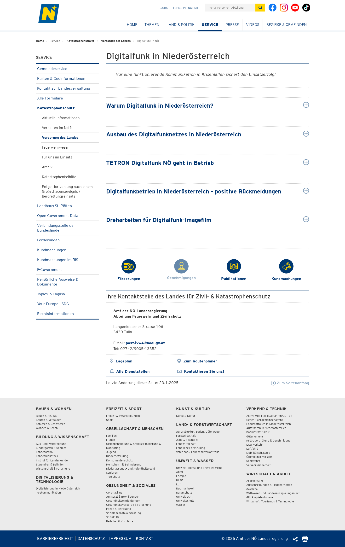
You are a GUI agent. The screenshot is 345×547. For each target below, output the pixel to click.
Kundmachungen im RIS (67, 259)
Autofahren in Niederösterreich (266, 428)
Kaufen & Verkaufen (48, 420)
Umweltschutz (185, 500)
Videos (252, 24)
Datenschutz (91, 538)
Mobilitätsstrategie (258, 452)
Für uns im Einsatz (57, 157)
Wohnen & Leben (47, 428)
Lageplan (124, 361)
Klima (179, 480)
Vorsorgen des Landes (116, 41)
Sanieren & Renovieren (50, 424)
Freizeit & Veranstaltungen (123, 416)
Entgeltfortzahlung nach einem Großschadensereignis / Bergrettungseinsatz (67, 191)
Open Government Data (67, 215)
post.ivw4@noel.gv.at (145, 343)
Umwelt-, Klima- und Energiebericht (199, 468)
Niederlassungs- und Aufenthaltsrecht (130, 468)
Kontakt (144, 538)
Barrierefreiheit (55, 538)
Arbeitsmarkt (254, 481)
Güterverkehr (254, 436)
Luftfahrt (252, 448)
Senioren (112, 472)
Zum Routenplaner (200, 361)
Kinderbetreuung (117, 456)
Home (132, 24)
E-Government (67, 269)
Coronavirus (114, 492)
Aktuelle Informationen (61, 118)
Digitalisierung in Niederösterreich (58, 488)
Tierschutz (113, 476)
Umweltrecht (184, 496)
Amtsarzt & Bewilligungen (122, 496)
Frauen (110, 440)
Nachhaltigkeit (185, 488)
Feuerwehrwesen (55, 147)
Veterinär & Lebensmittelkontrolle (197, 452)
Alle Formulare (67, 98)
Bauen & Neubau (46, 416)
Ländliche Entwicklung (190, 448)
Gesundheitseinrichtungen (123, 500)
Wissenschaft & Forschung (53, 468)
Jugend (111, 452)
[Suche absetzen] (260, 8)
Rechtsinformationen (67, 313)
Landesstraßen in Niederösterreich (268, 424)
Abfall (180, 472)
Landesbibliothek (47, 456)
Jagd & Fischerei (187, 440)
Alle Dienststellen (133, 371)
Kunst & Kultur (185, 416)
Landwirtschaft (186, 444)
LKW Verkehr (254, 444)
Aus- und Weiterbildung (51, 444)
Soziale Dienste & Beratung (123, 513)
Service (210, 24)
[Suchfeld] (230, 8)
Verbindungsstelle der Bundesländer (67, 228)
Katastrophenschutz (80, 41)
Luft (178, 484)
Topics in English (185, 8)
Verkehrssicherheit (258, 465)
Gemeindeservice (67, 68)
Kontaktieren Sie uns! (204, 371)
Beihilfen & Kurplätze (119, 521)
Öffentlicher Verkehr (259, 457)
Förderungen (67, 240)
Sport (109, 420)
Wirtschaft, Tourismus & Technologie (270, 501)
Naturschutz (184, 492)
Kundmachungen (67, 250)
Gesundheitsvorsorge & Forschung (128, 504)
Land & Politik (181, 24)
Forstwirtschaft (186, 435)
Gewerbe (252, 489)
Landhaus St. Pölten (67, 206)
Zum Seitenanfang (290, 383)
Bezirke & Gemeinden (286, 24)
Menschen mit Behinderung (123, 464)
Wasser (180, 504)
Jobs (164, 8)
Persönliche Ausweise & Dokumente (67, 281)
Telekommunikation (48, 492)
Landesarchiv (44, 452)
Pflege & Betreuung (118, 509)
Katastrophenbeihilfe (59, 177)
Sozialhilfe (112, 517)
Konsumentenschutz (119, 460)
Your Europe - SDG (67, 304)
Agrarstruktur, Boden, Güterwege (197, 431)
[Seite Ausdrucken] (305, 540)
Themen (151, 24)
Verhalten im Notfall (58, 128)
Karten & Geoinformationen (67, 78)
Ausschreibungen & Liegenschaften (269, 485)
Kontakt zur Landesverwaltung (67, 88)
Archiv (47, 167)
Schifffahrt (253, 461)
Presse (232, 24)
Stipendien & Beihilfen (50, 464)
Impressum (120, 538)
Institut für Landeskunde (52, 460)
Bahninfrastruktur (258, 432)
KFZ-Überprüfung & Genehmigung (268, 440)
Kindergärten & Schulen (51, 448)
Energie (181, 476)
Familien (111, 435)
